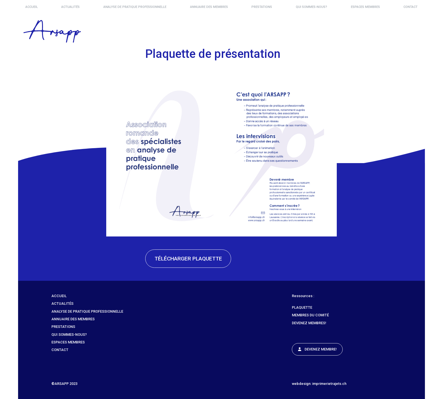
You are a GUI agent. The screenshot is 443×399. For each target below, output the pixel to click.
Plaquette (302, 307)
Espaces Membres (365, 7)
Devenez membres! (309, 323)
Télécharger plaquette (188, 258)
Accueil (31, 7)
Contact (410, 7)
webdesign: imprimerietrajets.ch (319, 384)
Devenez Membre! (317, 349)
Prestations (261, 7)
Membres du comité (310, 315)
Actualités (70, 7)
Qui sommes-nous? (311, 7)
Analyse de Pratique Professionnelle (134, 7)
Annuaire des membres (209, 7)
